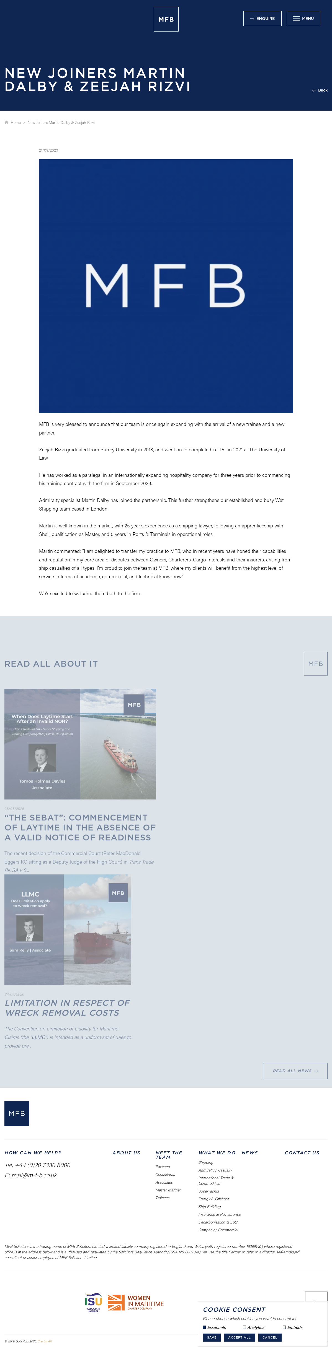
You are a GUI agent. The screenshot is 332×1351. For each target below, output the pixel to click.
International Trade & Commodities (215, 1180)
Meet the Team (168, 1155)
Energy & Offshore (213, 1198)
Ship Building (209, 1206)
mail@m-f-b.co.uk (33, 1174)
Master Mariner (168, 1190)
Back (320, 90)
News (249, 1152)
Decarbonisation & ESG (217, 1222)
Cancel (269, 1337)
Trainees (162, 1197)
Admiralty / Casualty (215, 1170)
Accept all (239, 1337)
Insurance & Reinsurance (219, 1214)
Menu (303, 18)
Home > (18, 122)
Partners (162, 1166)
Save (212, 1337)
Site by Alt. (44, 1341)
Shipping (205, 1162)
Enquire (262, 18)
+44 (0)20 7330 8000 (42, 1164)
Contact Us (301, 1152)
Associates (164, 1182)
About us (126, 1152)
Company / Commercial (218, 1229)
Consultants (165, 1174)
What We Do (216, 1152)
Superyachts (208, 1191)
